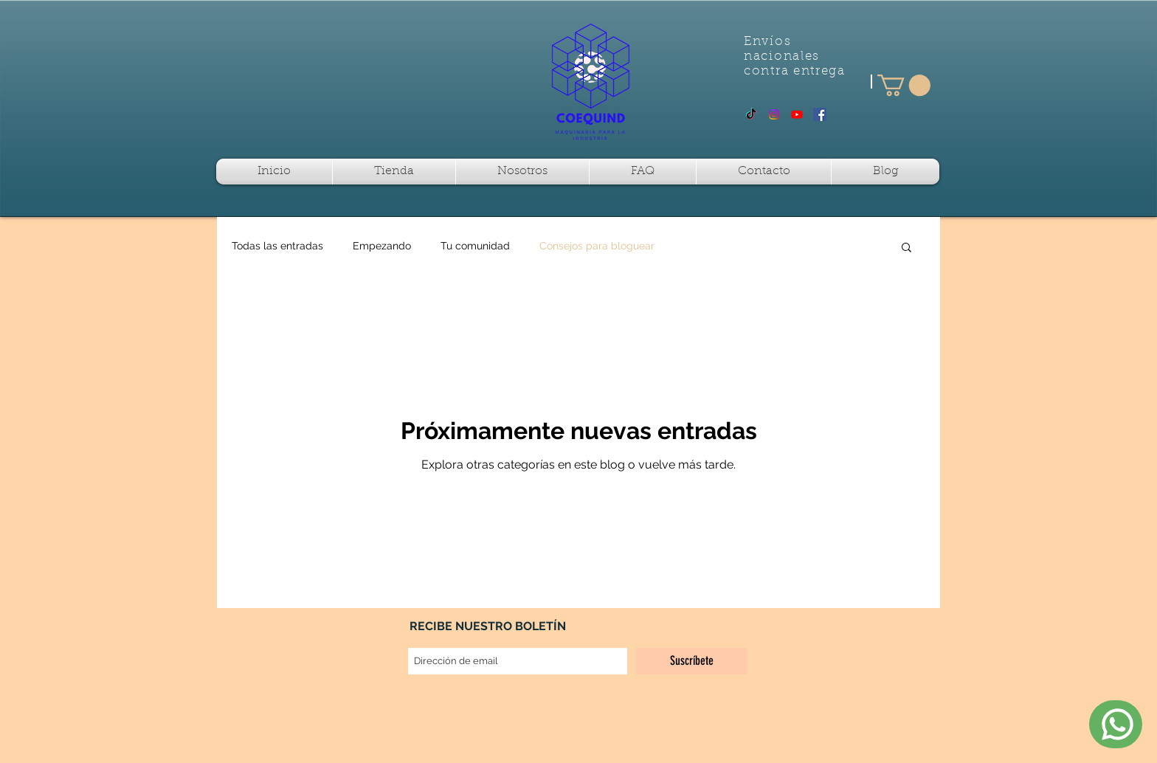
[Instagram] (774, 114)
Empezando (382, 246)
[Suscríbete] (691, 661)
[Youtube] (797, 114)
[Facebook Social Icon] (819, 114)
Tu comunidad (475, 246)
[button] (903, 85)
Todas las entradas (277, 246)
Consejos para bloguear (597, 246)
